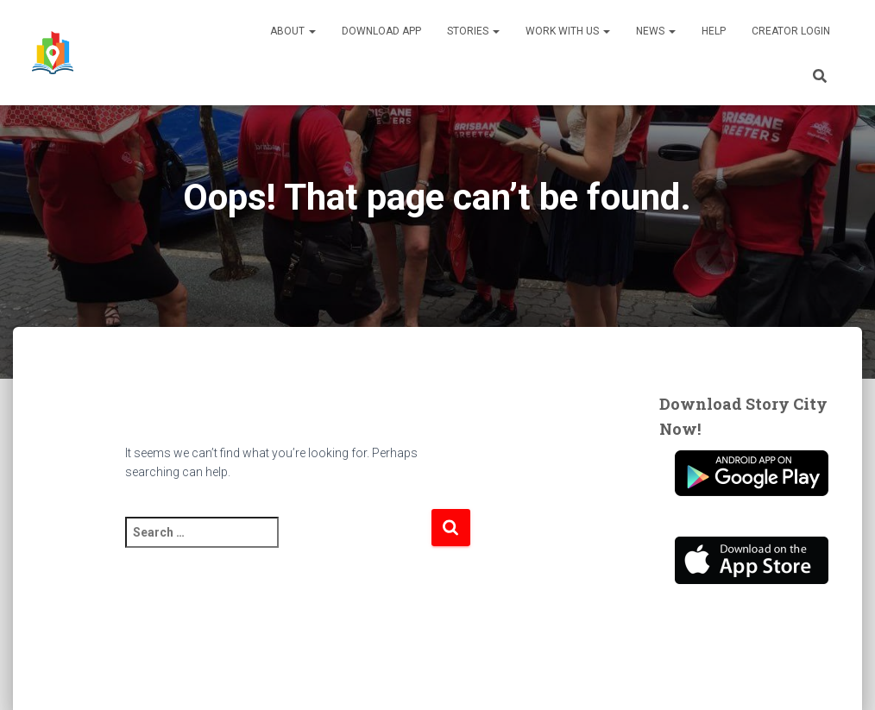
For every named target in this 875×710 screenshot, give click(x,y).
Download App (381, 31)
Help (714, 31)
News (656, 31)
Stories (473, 31)
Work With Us (568, 31)
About (293, 31)
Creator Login (791, 31)
